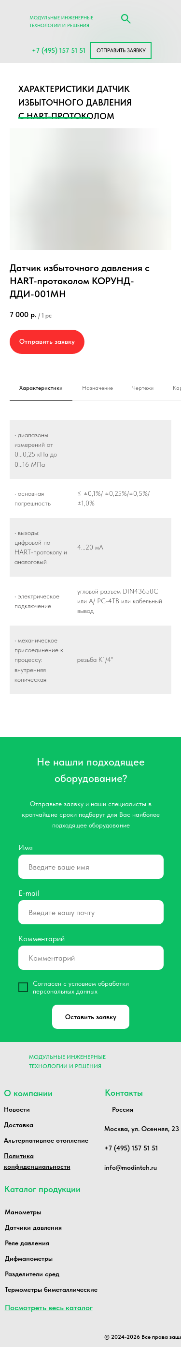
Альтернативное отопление (46, 1140)
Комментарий (41, 938)
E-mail (29, 893)
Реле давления (27, 1243)
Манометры (23, 1212)
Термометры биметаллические (51, 1289)
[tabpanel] (90, 568)
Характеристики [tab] (41, 387)
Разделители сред (32, 1274)
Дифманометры (29, 1258)
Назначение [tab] (97, 387)
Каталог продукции (42, 1189)
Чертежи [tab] (142, 387)
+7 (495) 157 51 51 (58, 50)
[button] (121, 50)
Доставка (18, 1125)
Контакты (124, 1092)
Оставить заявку (90, 1017)
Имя (25, 847)
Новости (17, 1109)
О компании (28, 1093)
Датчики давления (33, 1227)
